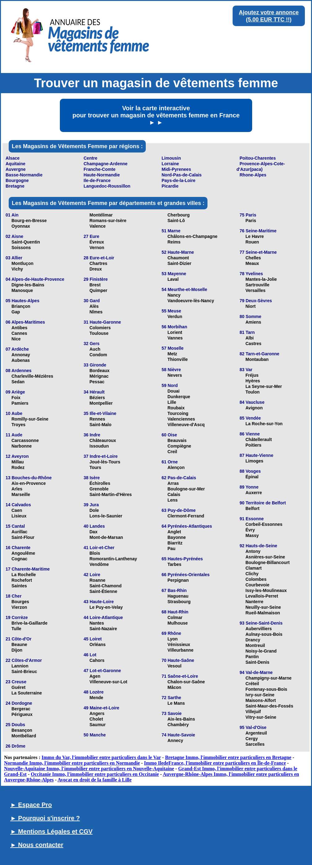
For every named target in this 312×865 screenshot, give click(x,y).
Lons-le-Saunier (106, 515)
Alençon (176, 467)
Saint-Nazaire (103, 628)
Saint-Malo (101, 424)
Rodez (18, 467)
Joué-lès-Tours (105, 461)
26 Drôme (15, 746)
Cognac (19, 558)
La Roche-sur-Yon (264, 423)
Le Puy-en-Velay (106, 607)
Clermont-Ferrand (185, 515)
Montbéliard (23, 735)
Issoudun (99, 446)
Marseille (20, 494)
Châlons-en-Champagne (192, 236)
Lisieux (18, 515)
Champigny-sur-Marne (269, 678)
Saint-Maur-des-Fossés (269, 705)
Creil (172, 451)
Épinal (252, 476)
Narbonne (21, 446)
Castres (253, 343)
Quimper (99, 290)
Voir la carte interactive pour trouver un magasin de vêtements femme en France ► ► (155, 115)
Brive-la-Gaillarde (29, 623)
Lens (172, 500)
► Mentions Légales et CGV (51, 831)
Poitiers (253, 445)
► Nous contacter (36, 844)
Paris (251, 220)
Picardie (170, 186)
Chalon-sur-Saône (186, 681)
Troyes (18, 424)
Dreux (96, 268)
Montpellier (101, 403)
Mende (96, 697)
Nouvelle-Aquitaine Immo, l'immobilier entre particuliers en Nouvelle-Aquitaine (89, 768)
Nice (16, 338)
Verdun (174, 316)
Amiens (253, 322)
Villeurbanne (180, 650)
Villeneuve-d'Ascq (186, 424)
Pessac (97, 381)
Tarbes (174, 564)
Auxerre (254, 492)
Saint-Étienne (103, 591)
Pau (171, 548)
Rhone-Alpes (253, 174)
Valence (98, 226)
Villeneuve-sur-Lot (108, 681)
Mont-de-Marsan (106, 537)
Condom (98, 354)
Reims (174, 241)
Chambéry (178, 724)
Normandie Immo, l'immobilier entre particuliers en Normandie (72, 763)
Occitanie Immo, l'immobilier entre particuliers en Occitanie (95, 774)
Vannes (175, 337)
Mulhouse (177, 623)
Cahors (97, 660)
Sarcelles (255, 744)
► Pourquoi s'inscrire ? (45, 818)
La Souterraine (26, 692)
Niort (251, 306)
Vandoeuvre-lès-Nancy (190, 300)
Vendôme (99, 564)
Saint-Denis (258, 662)
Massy (252, 535)
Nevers (174, 375)
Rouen (252, 241)
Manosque (22, 290)
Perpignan (178, 580)
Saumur (98, 724)
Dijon (16, 650)
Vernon (97, 247)
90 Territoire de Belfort (263, 502)
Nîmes (96, 311)
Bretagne (15, 186)
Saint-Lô (176, 220)
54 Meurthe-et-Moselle (184, 289)
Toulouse (99, 333)
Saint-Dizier (179, 263)
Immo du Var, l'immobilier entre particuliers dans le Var (101, 757)
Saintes (19, 585)
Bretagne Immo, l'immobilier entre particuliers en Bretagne (228, 757)
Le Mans (176, 703)
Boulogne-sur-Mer (186, 488)
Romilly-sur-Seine (29, 419)
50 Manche (95, 734)
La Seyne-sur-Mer (264, 386)
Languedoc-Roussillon (107, 186)
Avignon (254, 407)
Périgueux (22, 714)
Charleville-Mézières (32, 376)
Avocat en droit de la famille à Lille (94, 779)
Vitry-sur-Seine (261, 717)
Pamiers (19, 403)
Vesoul (174, 665)
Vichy (17, 268)
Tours (95, 467)
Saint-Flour (22, 537)
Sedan (18, 381)
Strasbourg (179, 601)
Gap (15, 311)
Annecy (175, 740)
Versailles (256, 290)
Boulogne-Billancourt (268, 562)
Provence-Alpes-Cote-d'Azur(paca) (261, 166)
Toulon (253, 391)
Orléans (98, 644)
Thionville (177, 359)
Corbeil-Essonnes (264, 524)
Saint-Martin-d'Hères (111, 494)
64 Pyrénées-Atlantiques (187, 526)
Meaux (252, 263)
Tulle (16, 628)
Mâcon (174, 687)
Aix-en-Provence (28, 483)
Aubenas (20, 360)
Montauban (257, 359)
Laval (173, 279)
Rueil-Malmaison (263, 612)
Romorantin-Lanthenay (113, 558)
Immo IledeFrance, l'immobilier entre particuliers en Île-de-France (215, 763)
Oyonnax (20, 226)
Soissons (21, 247)
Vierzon (19, 607)
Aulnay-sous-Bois (264, 634)
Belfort (253, 508)
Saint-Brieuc (24, 671)
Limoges (255, 460)
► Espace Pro (31, 804)
